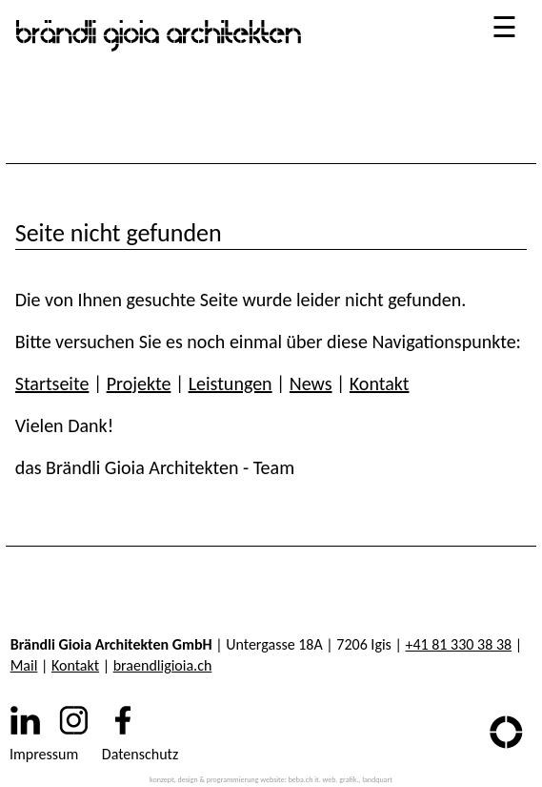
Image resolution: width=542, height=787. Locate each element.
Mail (24, 665)
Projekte (139, 383)
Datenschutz (140, 754)
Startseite (52, 383)
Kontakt (380, 383)
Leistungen (230, 383)
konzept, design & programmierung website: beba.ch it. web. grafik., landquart (271, 779)
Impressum (44, 754)
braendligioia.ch (162, 665)
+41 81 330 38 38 (458, 644)
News (311, 383)
